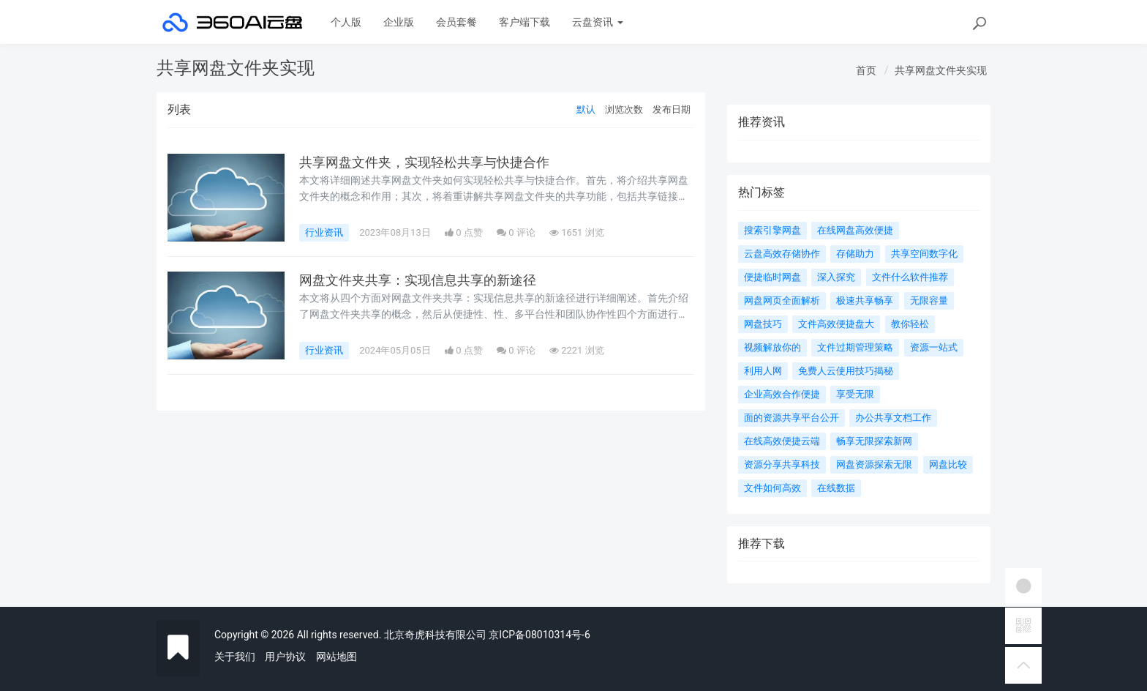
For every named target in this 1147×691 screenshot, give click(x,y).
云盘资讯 (597, 22)
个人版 (346, 22)
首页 (866, 70)
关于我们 (234, 656)
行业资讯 (324, 232)
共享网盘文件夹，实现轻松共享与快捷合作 (424, 162)
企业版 (398, 22)
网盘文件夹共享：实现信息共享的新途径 (417, 280)
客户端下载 (524, 22)
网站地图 (336, 656)
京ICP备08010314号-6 (539, 634)
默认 (585, 109)
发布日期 (672, 109)
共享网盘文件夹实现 (941, 70)
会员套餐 (456, 22)
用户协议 (285, 656)
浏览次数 (624, 109)
